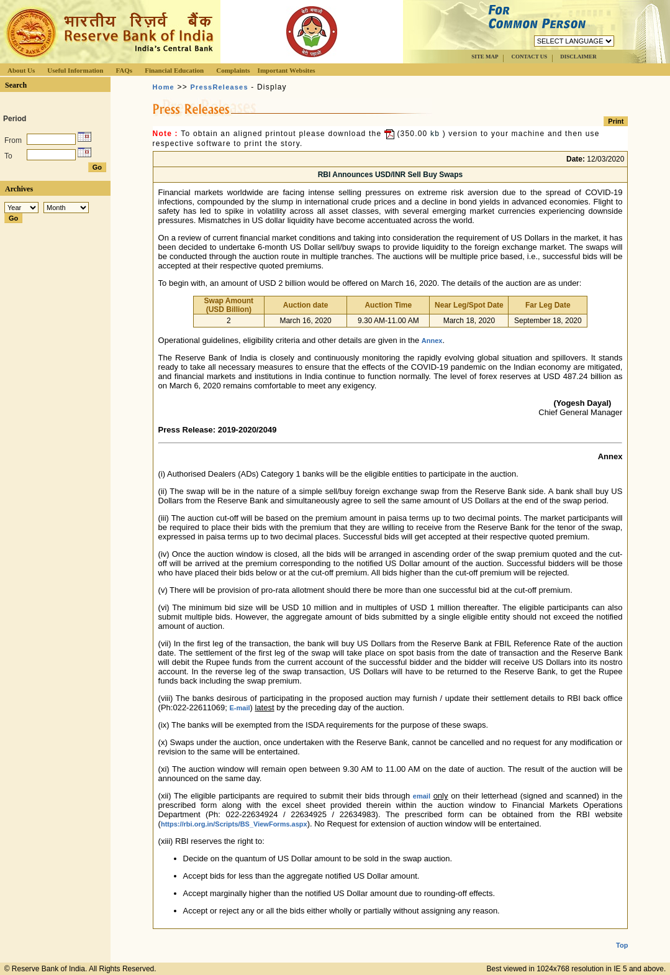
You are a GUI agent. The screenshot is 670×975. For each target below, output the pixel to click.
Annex (432, 340)
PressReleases (219, 87)
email (421, 796)
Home (163, 87)
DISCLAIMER (578, 56)
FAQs (123, 70)
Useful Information (75, 70)
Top (622, 935)
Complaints (233, 70)
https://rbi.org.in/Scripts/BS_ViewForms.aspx (234, 824)
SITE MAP (484, 56)
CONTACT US (529, 56)
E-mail (240, 708)
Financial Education (174, 70)
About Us (21, 70)
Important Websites (286, 70)
